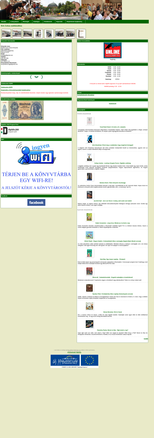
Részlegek (26, 21)
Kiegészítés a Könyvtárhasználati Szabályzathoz (15, 90)
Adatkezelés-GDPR (7, 87)
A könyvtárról (14, 21)
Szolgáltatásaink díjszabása (85, 95)
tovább (146, 338)
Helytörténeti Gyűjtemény (74, 21)
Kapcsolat (59, 21)
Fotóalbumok (48, 21)
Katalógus (36, 21)
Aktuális (3, 21)
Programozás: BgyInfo (74, 352)
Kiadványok (112, 103)
